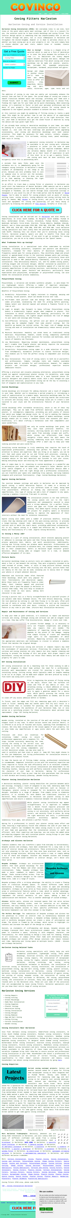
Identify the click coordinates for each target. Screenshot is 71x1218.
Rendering (64, 1176)
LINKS (45, 14)
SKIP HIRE (29, 1142)
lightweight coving (48, 953)
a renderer (62, 1147)
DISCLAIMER (64, 14)
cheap (34, 170)
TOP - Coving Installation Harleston (17, 1186)
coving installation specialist (44, 128)
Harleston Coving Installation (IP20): (18, 29)
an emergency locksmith (11, 1147)
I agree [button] (42, 1209)
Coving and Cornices (11, 1161)
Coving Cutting (55, 1163)
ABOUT (51, 14)
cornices (19, 136)
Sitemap (3, 1202)
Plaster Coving (42, 1159)
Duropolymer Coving (18, 1174)
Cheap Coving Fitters (51, 1161)
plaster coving (37, 374)
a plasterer (39, 1147)
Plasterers (6, 1178)
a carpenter (49, 1149)
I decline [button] (49, 1209)
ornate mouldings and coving (45, 33)
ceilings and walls (49, 59)
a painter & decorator (21, 1149)
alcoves (26, 908)
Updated (30, 1202)
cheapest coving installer (13, 167)
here (60, 1060)
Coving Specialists (21, 1168)
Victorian (38, 88)
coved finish (44, 120)
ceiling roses (46, 136)
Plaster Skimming (19, 1178)
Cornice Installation (17, 1159)
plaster (57, 63)
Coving (31, 1159)
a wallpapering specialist (34, 1153)
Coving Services (33, 1165)
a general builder (35, 1144)
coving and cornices (37, 618)
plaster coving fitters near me (26, 1107)
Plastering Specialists (38, 1178)
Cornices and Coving (39, 1168)
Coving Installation (59, 1159)
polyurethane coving (10, 287)
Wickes (25, 199)
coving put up (22, 42)
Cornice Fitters (17, 1172)
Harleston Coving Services (18, 991)
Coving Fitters (56, 1168)
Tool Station (40, 204)
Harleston (46, 217)
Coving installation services (53, 1047)
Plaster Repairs (51, 1176)
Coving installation (10, 217)
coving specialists (10, 230)
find (8, 1032)
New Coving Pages (11, 1202)
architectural (36, 930)
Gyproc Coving (8, 1176)
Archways (15, 889)
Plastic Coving (34, 1170)
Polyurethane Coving (31, 1161)
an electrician (33, 1151)
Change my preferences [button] (47, 1212)
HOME (40, 14)
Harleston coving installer (13, 117)
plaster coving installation (54, 960)
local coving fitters (34, 984)
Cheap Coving (17, 1165)
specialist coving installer (41, 142)
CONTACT (57, 14)
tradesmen (23, 1155)
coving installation (31, 538)
